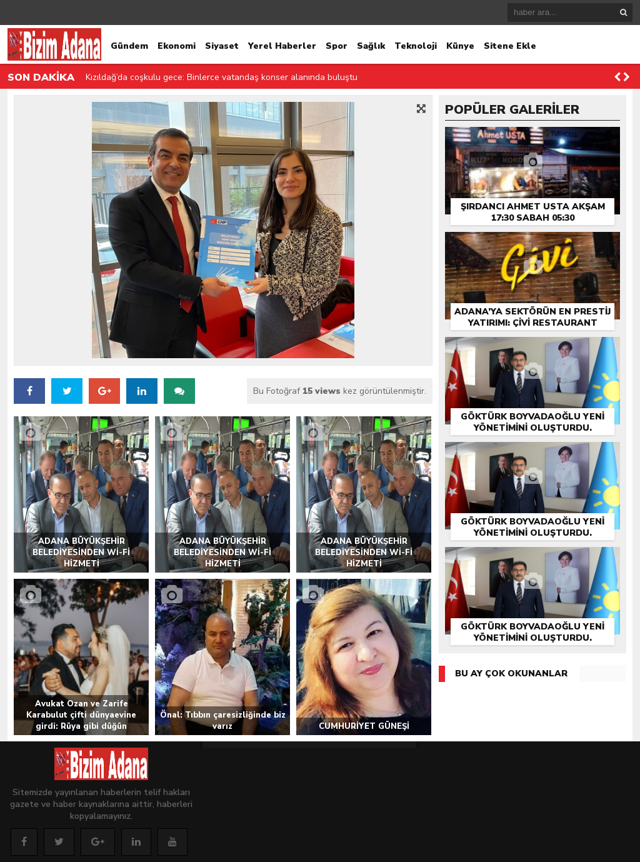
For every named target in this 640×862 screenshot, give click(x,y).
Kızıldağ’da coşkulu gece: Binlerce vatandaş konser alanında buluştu (222, 77)
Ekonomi (177, 46)
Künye (460, 46)
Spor (337, 46)
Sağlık (371, 46)
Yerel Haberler (282, 46)
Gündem (129, 46)
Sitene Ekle (510, 46)
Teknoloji (415, 46)
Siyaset (222, 46)
